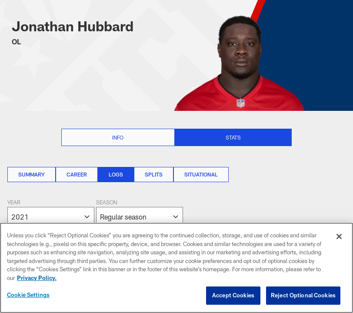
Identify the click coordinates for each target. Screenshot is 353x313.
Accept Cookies (233, 295)
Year (13, 203)
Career (77, 174)
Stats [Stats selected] (233, 137)
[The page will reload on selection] (95, 213)
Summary (31, 174)
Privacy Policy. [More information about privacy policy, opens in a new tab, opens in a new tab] (37, 277)
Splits (154, 174)
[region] (176, 268)
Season (106, 203)
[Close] (339, 236)
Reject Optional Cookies (303, 295)
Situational (201, 174)
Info (117, 137)
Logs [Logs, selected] (116, 174)
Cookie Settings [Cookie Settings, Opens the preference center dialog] (28, 294)
